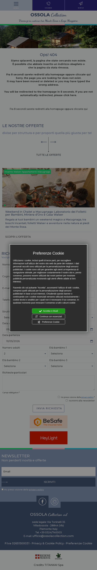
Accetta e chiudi (48, 311)
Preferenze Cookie (48, 322)
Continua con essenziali (48, 316)
